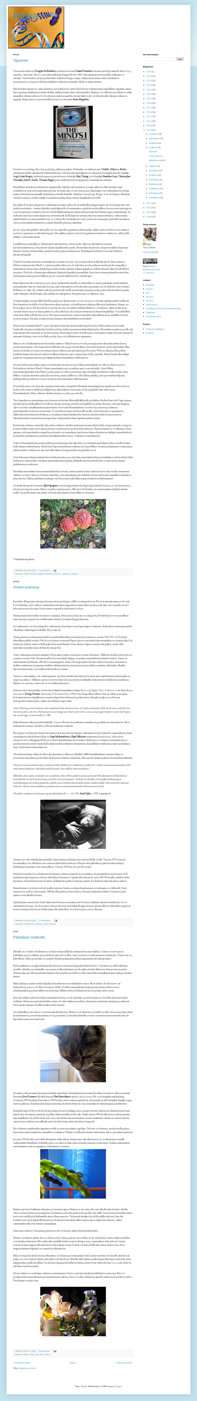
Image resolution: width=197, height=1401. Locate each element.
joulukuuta (154, 133)
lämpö (26, 1354)
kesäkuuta (153, 174)
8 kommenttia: (44, 1350)
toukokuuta (154, 179)
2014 (149, 120)
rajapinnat (66, 573)
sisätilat (47, 1354)
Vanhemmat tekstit (124, 1362)
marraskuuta (154, 138)
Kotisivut (150, 332)
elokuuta (153, 165)
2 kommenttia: (44, 570)
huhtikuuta (154, 183)
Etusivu (73, 1362)
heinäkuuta (154, 170)
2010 (149, 207)
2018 (149, 103)
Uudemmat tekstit (22, 1362)
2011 (149, 203)
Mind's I (57, 573)
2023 (149, 80)
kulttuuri (38, 923)
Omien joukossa (26, 587)
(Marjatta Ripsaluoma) (149, 268)
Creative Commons (151, 271)
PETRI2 (149, 296)
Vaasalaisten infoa (153, 316)
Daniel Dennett (30, 573)
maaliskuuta (154, 188)
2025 (149, 71)
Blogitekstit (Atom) (27, 1368)
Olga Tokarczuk (36, 1354)
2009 (149, 212)
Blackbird (150, 284)
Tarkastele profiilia (150, 251)
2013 (149, 125)
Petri (148, 292)
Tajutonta (20, 60)
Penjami (149, 288)
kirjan (114, 1262)
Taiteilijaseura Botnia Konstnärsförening (163, 308)
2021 (149, 89)
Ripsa (25, 15)
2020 (149, 93)
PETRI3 (149, 300)
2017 (149, 107)
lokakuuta (153, 142)
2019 (149, 98)
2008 (149, 216)
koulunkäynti (29, 923)
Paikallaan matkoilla (29, 937)
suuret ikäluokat (50, 923)
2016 (149, 111)
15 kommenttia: (45, 920)
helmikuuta (154, 193)
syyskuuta (153, 147)
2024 (149, 76)
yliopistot (74, 573)
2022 (149, 84)
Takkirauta (150, 312)
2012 (149, 129)
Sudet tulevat (151, 304)
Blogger (118, 1386)
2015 (149, 116)
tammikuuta (154, 197)
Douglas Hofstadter (45, 573)
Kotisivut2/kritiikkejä (155, 329)
